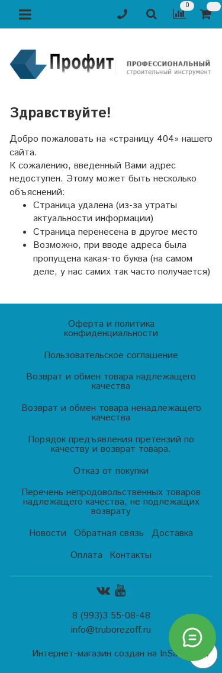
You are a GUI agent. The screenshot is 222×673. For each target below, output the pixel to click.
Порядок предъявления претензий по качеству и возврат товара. (111, 444)
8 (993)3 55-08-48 (111, 616)
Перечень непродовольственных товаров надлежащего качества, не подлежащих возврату (111, 502)
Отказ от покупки (111, 471)
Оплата (86, 555)
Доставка (172, 533)
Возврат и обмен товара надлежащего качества (111, 381)
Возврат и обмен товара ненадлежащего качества (111, 413)
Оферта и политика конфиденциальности (111, 328)
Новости (47, 533)
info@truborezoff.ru (111, 630)
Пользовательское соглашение (111, 355)
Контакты (131, 555)
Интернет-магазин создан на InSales (110, 654)
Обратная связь (109, 533)
